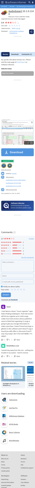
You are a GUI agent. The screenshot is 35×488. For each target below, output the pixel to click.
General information (7, 482)
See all (18, 28)
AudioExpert (21, 62)
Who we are (4, 459)
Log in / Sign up (33, 2)
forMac (23, 485)
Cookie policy (5, 471)
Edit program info (11, 190)
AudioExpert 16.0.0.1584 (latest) (16, 180)
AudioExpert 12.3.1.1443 (13, 186)
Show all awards (6, 170)
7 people (14, 173)
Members (24, 459)
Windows (4, 6)
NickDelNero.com (12, 346)
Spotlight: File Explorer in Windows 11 (11, 384)
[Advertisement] (17, 42)
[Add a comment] (17, 266)
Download (14, 54)
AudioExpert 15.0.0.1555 (13, 183)
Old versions (10, 177)
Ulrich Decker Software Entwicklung (16, 32)
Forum (23, 462)
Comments (27, 54)
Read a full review (7, 73)
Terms (3, 465)
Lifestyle (11, 6)
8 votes (31, 239)
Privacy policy (5, 468)
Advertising (4, 479)
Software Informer (17, 203)
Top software (25, 482)
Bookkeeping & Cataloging (25, 6)
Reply (18, 340)
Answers (23, 479)
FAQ (22, 465)
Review (5, 54)
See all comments (27, 257)
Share (31, 31)
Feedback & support (27, 468)
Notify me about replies (10, 287)
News (3, 462)
